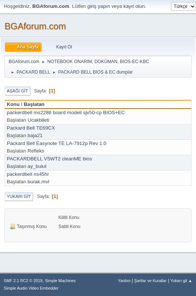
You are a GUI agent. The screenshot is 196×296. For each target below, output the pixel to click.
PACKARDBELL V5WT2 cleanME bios (49, 159)
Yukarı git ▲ (181, 280)
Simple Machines (60, 280)
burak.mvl (38, 181)
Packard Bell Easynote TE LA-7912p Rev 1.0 (56, 143)
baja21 (35, 135)
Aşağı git (17, 91)
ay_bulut (37, 166)
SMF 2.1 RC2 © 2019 (23, 280)
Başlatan (34, 104)
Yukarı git (19, 196)
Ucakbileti (38, 120)
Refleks (36, 151)
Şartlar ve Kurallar (150, 280)
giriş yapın (98, 6)
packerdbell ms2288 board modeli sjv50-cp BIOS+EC (66, 112)
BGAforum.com (35, 26)
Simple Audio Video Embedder (31, 288)
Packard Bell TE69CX (31, 128)
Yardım (124, 280)
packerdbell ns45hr (28, 174)
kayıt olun (134, 6)
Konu (13, 104)
